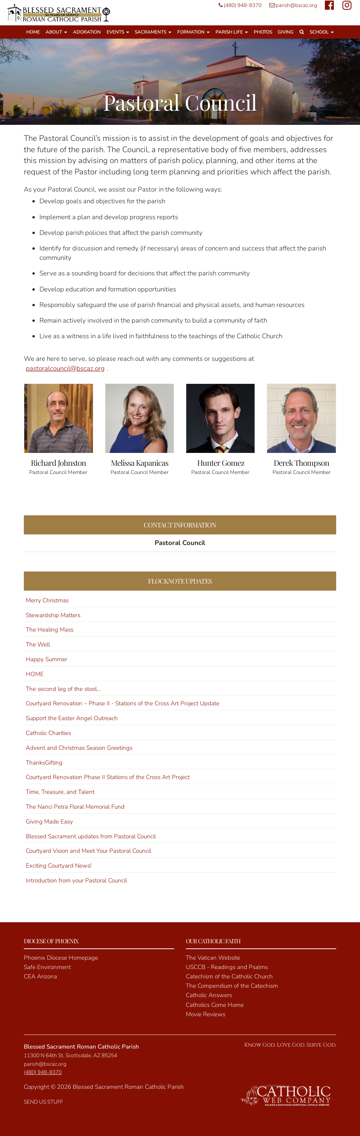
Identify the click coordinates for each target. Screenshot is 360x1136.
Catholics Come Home (215, 1005)
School (322, 32)
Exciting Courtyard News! (58, 866)
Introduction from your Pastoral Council (76, 880)
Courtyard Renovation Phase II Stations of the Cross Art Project (108, 777)
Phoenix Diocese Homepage (61, 958)
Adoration (87, 32)
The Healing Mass (49, 630)
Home (33, 32)
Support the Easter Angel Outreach (72, 718)
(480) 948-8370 (238, 5)
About (56, 32)
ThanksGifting (44, 763)
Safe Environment (47, 967)
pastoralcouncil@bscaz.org (65, 368)
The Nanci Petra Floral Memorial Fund (75, 807)
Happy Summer (46, 659)
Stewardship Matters (53, 615)
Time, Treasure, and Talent (60, 792)
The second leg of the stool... (63, 689)
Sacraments (153, 32)
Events (118, 32)
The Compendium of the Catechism (232, 986)
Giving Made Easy (49, 821)
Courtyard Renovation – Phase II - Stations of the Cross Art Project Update (122, 703)
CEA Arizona (40, 976)
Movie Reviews (205, 1014)
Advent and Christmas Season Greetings (79, 748)
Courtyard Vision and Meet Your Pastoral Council (88, 851)
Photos (263, 32)
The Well (38, 644)
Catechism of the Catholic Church (229, 976)
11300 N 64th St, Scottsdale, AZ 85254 (70, 1055)
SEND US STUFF (43, 1102)
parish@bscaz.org (291, 5)
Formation (193, 32)
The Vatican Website (213, 958)
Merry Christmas (47, 600)
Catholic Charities (48, 733)
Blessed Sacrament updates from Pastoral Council (91, 836)
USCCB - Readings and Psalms (227, 967)
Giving (286, 32)
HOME (35, 674)
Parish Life (232, 32)
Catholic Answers (209, 995)
